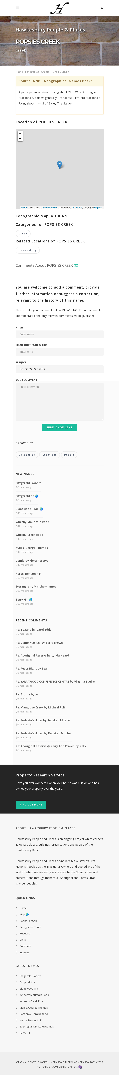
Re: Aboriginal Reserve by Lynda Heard (42, 655)
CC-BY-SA (77, 207)
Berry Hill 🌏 (24, 599)
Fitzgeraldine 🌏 (27, 496)
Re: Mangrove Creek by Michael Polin (41, 707)
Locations (49, 454)
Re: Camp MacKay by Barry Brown (39, 642)
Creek (45, 72)
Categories (32, 72)
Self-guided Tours (30, 927)
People (69, 454)
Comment (25, 946)
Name (19, 327)
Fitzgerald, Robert (28, 483)
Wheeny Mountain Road (32, 522)
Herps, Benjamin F (28, 573)
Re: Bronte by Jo (27, 694)
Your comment (26, 380)
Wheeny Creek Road (29, 535)
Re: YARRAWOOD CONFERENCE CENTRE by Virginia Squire (55, 681)
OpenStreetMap (50, 207)
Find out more (31, 804)
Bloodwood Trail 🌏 (29, 509)
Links (23, 939)
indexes (24, 952)
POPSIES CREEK (60, 72)
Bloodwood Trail (29, 988)
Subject (21, 362)
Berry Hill (25, 1033)
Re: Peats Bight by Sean (32, 668)
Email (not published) (31, 345)
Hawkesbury (28, 250)
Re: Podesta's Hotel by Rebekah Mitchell (43, 720)
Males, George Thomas (32, 548)
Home (19, 72)
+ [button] (20, 133)
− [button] (20, 138)
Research (25, 933)
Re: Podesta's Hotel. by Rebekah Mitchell (44, 733)
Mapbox (98, 207)
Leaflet (24, 207)
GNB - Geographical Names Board (63, 81)
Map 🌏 (24, 914)
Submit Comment (59, 427)
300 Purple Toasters (65, 1066)
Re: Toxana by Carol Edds (33, 629)
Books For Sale (29, 921)
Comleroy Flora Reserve (32, 560)
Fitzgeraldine (27, 982)
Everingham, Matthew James (36, 586)
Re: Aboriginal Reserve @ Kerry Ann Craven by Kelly (51, 746)
